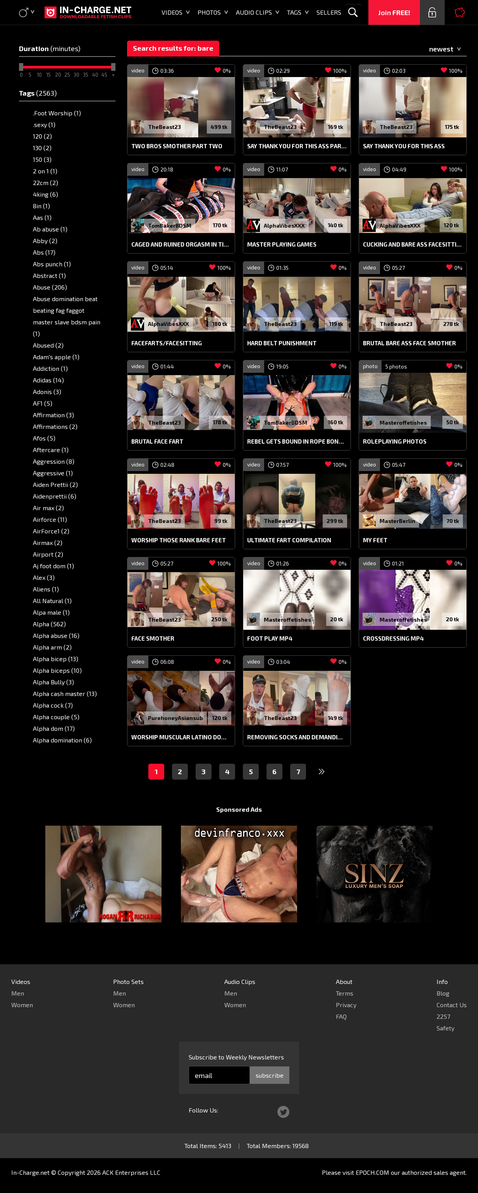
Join (394, 12)
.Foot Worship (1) (57, 113)
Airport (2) (48, 554)
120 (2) (42, 136)
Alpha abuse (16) (56, 635)
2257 (443, 1016)
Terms (344, 993)
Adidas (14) (48, 380)
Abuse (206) (50, 287)
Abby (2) (45, 240)
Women (22, 1004)
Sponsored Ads (239, 824)
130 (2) (42, 147)
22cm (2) (45, 182)
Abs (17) (44, 252)
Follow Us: (203, 1110)
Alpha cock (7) (53, 705)
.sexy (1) (44, 124)
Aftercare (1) (51, 449)
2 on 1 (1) (45, 171)
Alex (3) (44, 577)
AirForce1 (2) (51, 531)
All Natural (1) (52, 600)
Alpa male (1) (51, 612)
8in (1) (41, 205)
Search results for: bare (173, 48)
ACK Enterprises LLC (131, 1172)
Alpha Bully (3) (53, 682)
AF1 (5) (42, 403)
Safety (445, 1028)
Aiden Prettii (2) (55, 484)
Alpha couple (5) (56, 716)
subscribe (270, 1075)
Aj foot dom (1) (53, 565)
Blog (443, 993)
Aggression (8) (53, 461)
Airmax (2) (47, 542)
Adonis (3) (47, 391)
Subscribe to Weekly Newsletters (236, 1057)
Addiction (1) (50, 368)
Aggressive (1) (53, 473)
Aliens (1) (46, 589)
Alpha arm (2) (52, 647)
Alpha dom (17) (54, 728)
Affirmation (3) (53, 414)
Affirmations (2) (55, 426)
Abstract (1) (49, 275)
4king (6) (45, 194)
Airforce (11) (50, 519)
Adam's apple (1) (56, 356)
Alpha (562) (49, 623)
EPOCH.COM (372, 1172)
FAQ (341, 1016)
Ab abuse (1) (50, 229)
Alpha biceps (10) (57, 670)
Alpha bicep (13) (55, 658)
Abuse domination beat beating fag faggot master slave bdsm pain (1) (66, 316)
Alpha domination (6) (62, 740)
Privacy (346, 1004)
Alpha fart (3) (51, 751)
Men (17, 993)
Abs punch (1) (52, 263)
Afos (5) (44, 438)
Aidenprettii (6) (54, 496)
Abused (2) (48, 345)
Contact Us (452, 1004)
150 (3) (42, 159)
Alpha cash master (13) (65, 693)
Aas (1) (42, 217)
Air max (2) (48, 507)
